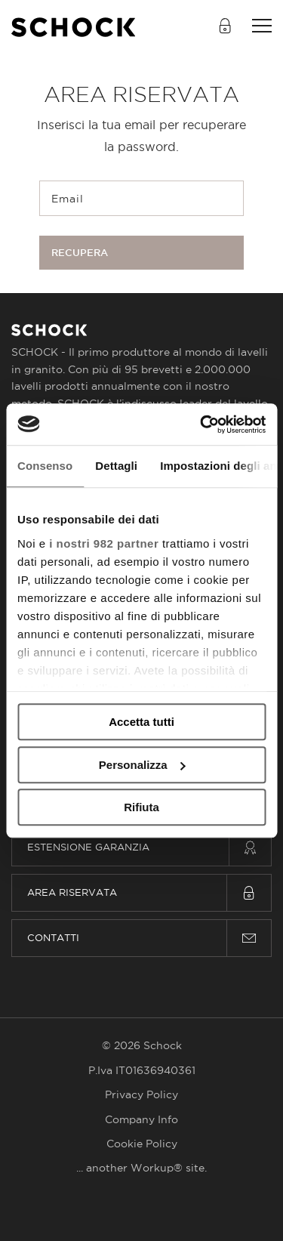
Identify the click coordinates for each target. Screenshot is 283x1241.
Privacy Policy (141, 1094)
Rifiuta (141, 807)
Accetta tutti (141, 721)
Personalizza (142, 764)
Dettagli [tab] (116, 465)
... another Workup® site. (141, 1168)
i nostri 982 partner (103, 543)
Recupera (79, 252)
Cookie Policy (141, 1144)
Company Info (141, 1119)
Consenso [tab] (44, 465)
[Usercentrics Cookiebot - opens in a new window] (201, 424)
